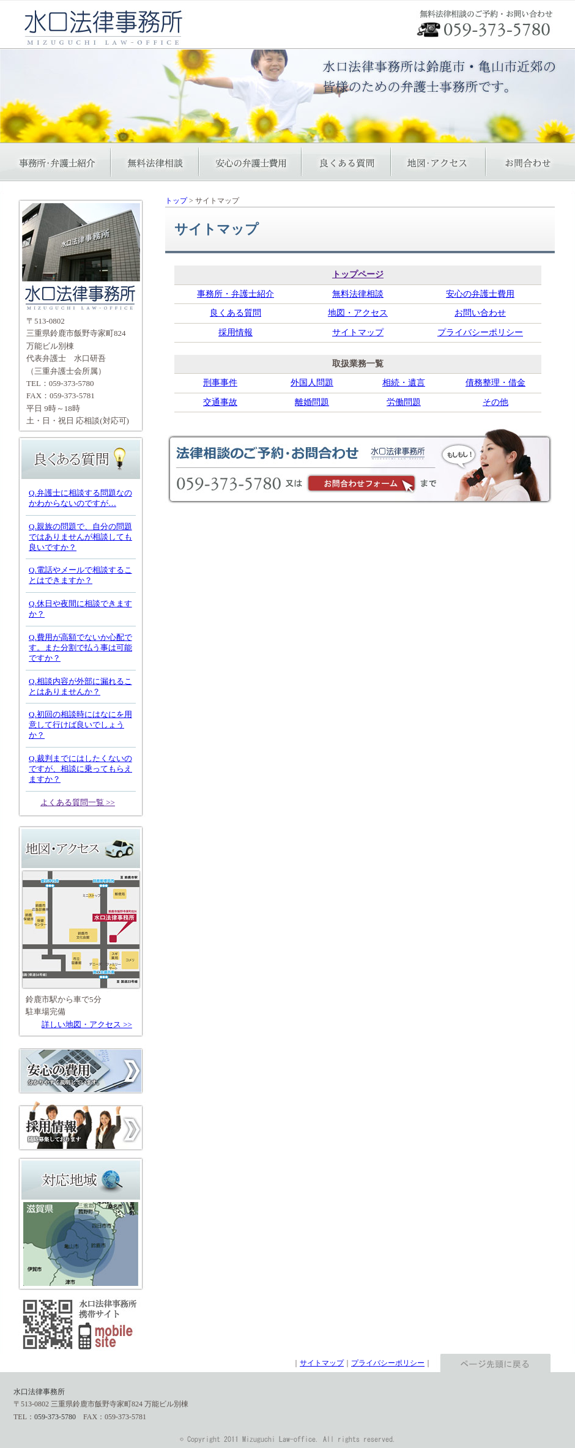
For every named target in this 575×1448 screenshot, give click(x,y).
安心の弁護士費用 (480, 294)
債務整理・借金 (495, 382)
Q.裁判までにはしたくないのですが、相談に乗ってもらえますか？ (80, 769)
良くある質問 (235, 312)
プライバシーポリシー (480, 332)
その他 (495, 402)
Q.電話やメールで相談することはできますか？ (80, 575)
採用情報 (235, 332)
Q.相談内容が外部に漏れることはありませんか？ (80, 686)
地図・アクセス (358, 312)
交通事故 (220, 402)
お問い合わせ (480, 312)
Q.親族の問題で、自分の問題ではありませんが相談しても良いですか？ (80, 537)
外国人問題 (312, 382)
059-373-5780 (71, 383)
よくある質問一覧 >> (77, 802)
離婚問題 (312, 402)
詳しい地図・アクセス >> (87, 1024)
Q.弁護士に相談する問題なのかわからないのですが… (80, 498)
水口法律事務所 (39, 1391)
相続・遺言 (403, 382)
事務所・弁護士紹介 (235, 294)
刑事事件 (220, 382)
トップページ (358, 274)
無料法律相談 (358, 294)
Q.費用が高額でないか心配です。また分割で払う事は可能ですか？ (80, 648)
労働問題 (404, 402)
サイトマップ (358, 332)
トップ (176, 200)
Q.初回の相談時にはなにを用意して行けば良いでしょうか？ (80, 725)
